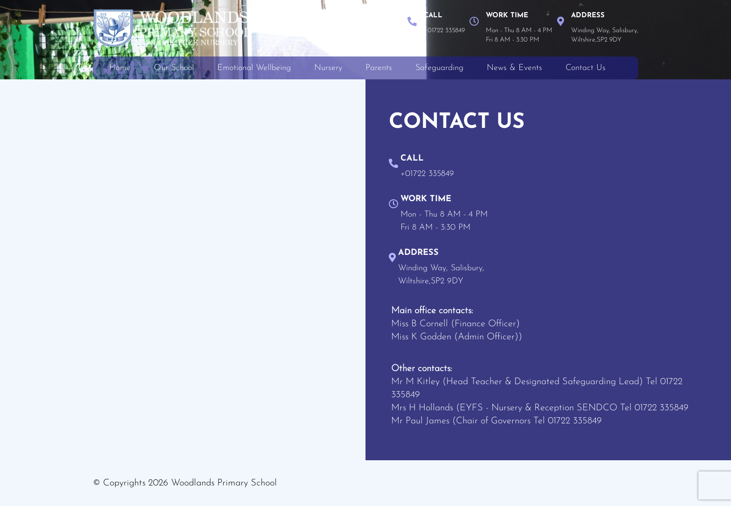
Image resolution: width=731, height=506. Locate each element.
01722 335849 (661, 408)
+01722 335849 (444, 30)
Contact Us (585, 67)
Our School (174, 67)
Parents (379, 67)
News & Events (514, 67)
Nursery (328, 67)
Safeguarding (439, 67)
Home (120, 67)
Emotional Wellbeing (254, 67)
